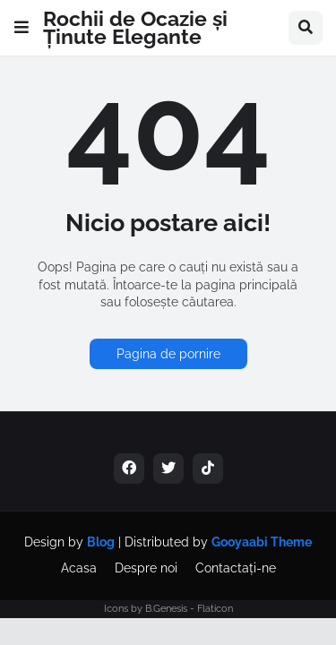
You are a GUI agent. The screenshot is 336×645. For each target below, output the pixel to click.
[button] (21, 28)
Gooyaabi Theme (261, 542)
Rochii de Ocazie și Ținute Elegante (135, 27)
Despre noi (146, 568)
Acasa (79, 568)
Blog (101, 542)
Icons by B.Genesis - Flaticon (168, 609)
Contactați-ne (235, 568)
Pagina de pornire (168, 354)
